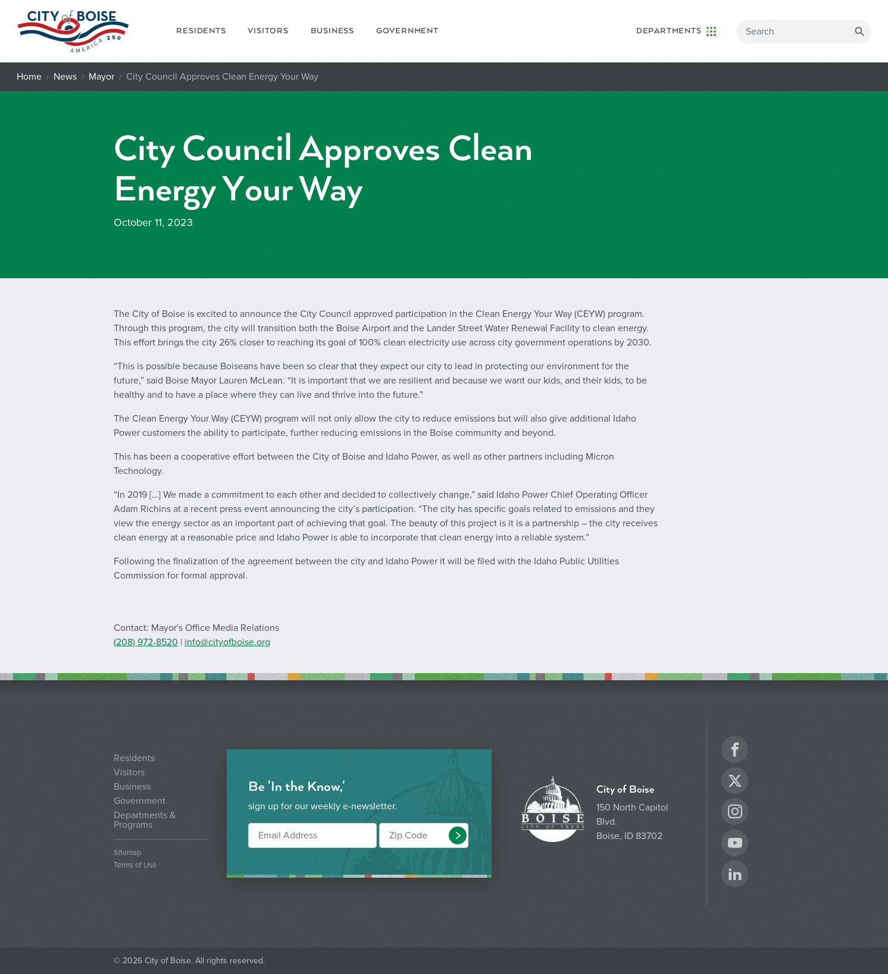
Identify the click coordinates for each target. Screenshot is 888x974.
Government (407, 31)
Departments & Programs (145, 820)
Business (332, 31)
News (65, 77)
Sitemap (127, 853)
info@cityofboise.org (227, 642)
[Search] (803, 31)
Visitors (268, 31)
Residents (201, 31)
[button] (458, 835)
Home (29, 77)
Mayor (101, 77)
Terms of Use (135, 865)
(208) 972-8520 (146, 642)
